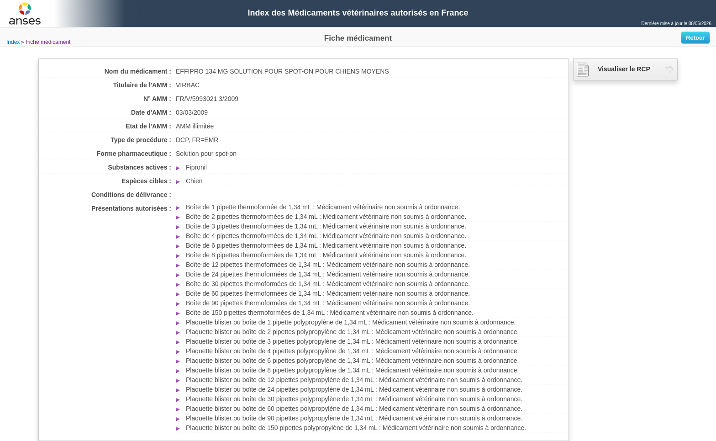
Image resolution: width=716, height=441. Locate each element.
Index (13, 42)
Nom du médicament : (138, 71)
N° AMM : (157, 98)
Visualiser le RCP (613, 69)
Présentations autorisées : (131, 208)
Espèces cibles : (146, 181)
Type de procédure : (141, 139)
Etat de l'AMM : (148, 126)
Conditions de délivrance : (131, 194)
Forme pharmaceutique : (134, 153)
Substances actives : (139, 167)
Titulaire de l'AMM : (142, 85)
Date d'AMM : (151, 112)
